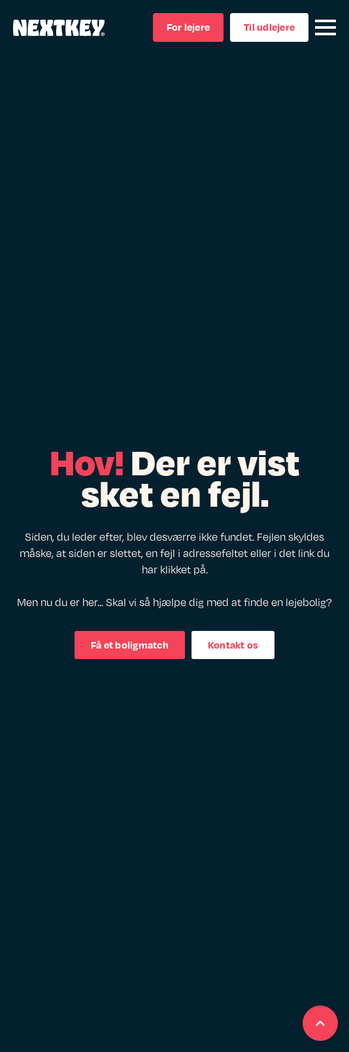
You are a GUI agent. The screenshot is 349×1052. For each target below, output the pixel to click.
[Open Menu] (325, 27)
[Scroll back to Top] (320, 1023)
